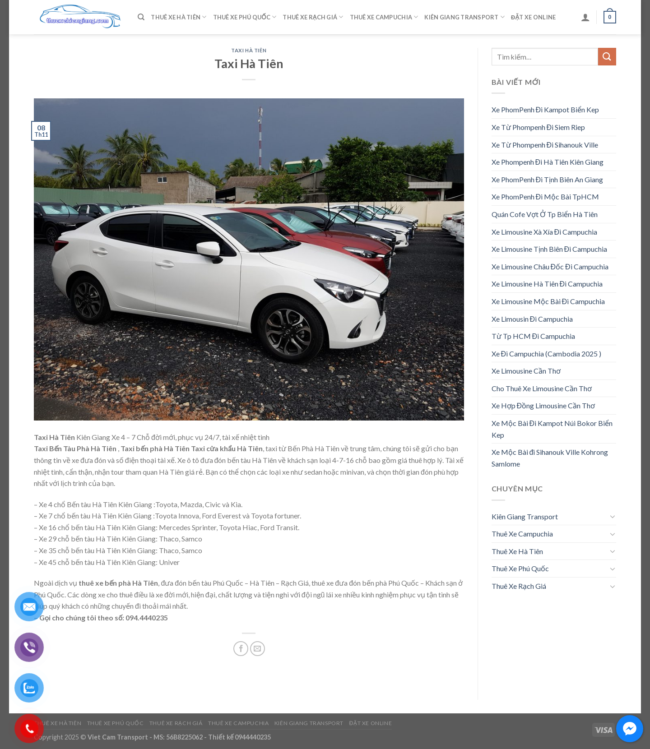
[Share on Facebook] (240, 648)
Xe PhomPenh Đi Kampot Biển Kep (545, 109)
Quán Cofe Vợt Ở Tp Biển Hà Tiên (545, 214)
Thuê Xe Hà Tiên (178, 17)
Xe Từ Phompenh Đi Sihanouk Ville (545, 144)
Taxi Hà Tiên (248, 50)
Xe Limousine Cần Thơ (526, 370)
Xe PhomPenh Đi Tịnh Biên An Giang (548, 179)
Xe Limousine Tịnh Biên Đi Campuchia (550, 249)
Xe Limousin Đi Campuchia (532, 318)
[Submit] (607, 56)
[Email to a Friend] (257, 648)
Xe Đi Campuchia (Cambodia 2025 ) (547, 353)
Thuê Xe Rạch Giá (313, 17)
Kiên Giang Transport (464, 17)
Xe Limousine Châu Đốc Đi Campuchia (550, 266)
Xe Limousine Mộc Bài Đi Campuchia (548, 301)
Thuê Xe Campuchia (384, 17)
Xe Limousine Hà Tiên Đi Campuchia (547, 283)
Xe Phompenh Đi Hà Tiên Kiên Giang (548, 161)
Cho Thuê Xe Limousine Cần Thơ (542, 388)
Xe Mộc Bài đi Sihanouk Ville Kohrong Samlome (550, 458)
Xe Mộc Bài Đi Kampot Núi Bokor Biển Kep (552, 429)
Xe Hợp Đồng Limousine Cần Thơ (543, 405)
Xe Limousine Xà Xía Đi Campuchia (545, 231)
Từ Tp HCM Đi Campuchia (534, 336)
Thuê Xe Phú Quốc (245, 17)
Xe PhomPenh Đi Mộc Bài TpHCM (545, 196)
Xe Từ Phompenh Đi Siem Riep (538, 127)
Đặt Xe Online (533, 17)
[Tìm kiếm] (141, 17)
